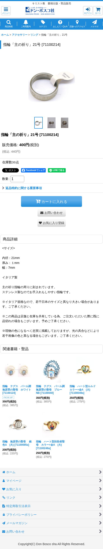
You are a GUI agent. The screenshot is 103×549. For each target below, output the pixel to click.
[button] (6, 10)
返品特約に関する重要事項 (22, 188)
